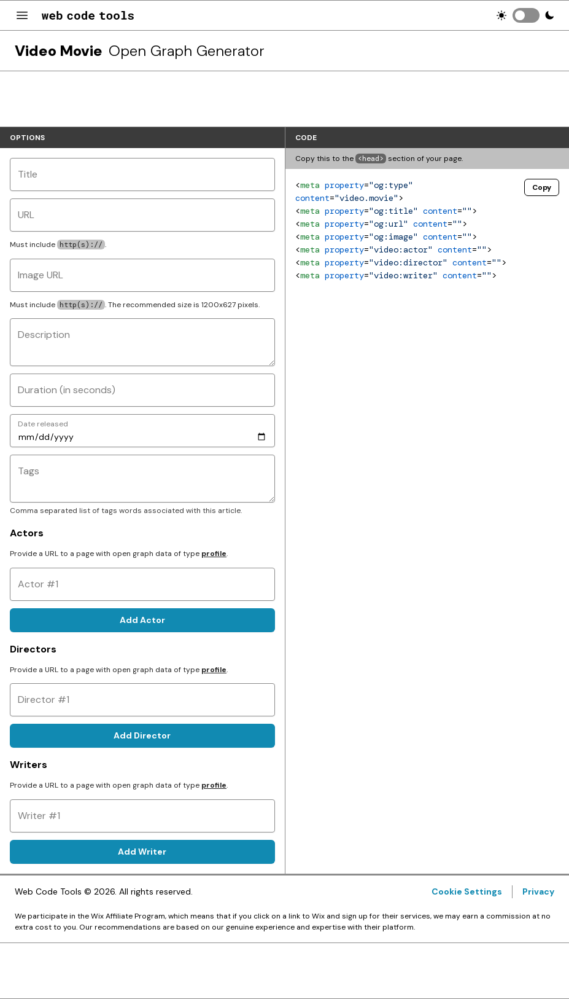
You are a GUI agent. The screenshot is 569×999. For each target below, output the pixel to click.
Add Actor (142, 619)
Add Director (142, 735)
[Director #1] (142, 700)
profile (213, 553)
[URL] (142, 215)
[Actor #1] (142, 584)
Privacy (538, 891)
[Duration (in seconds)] (142, 390)
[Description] (142, 342)
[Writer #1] (142, 816)
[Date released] (142, 431)
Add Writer (142, 851)
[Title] (142, 174)
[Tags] (142, 478)
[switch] (526, 15)
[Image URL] (142, 275)
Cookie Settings (467, 891)
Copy (541, 187)
